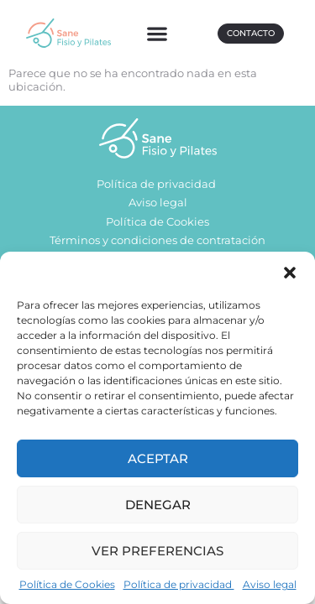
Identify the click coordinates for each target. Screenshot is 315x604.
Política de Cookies (67, 584)
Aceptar (158, 458)
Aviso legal (270, 584)
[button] (289, 272)
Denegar (158, 505)
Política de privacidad (178, 584)
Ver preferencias (157, 551)
